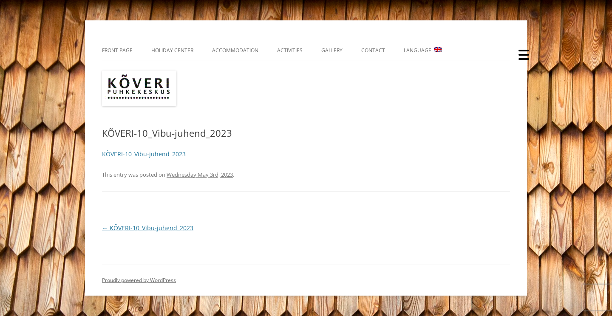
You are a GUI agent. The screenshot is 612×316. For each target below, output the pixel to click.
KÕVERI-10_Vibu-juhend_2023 (144, 154)
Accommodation (235, 50)
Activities (290, 50)
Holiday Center (172, 50)
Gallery (332, 50)
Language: (423, 50)
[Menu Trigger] (524, 54)
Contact (373, 50)
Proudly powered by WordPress (139, 280)
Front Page (117, 50)
